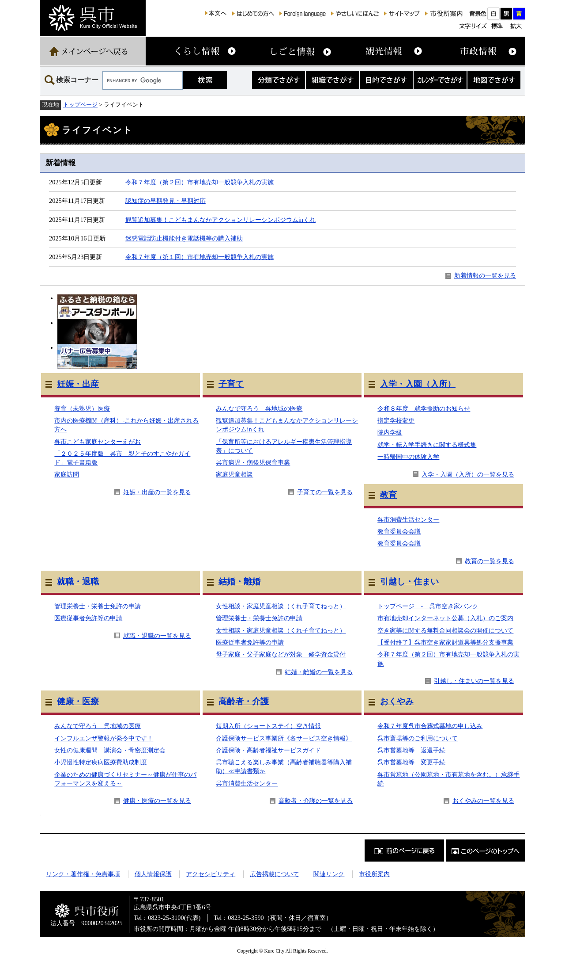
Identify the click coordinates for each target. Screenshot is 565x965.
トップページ (80, 104)
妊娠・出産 (78, 384)
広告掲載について (274, 873)
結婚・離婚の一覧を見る (319, 671)
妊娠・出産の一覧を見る (157, 492)
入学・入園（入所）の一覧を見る (468, 474)
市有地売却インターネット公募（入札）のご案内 (445, 618)
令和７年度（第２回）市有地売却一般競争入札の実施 (199, 182)
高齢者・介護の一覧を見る (316, 800)
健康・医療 (78, 701)
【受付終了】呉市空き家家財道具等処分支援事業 (445, 642)
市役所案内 (374, 873)
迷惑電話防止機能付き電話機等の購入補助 (184, 238)
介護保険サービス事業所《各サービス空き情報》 (284, 738)
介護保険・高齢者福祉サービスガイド (268, 750)
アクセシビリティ (210, 873)
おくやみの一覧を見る (483, 800)
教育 (388, 495)
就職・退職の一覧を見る (157, 635)
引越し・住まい (409, 581)
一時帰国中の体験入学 (408, 456)
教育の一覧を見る (489, 561)
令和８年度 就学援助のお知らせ (423, 408)
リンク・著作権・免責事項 (83, 873)
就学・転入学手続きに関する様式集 (426, 444)
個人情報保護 (153, 873)
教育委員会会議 (399, 531)
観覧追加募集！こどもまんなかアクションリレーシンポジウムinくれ (220, 219)
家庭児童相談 (234, 474)
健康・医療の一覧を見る (157, 800)
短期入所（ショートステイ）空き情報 (268, 725)
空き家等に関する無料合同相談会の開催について (445, 630)
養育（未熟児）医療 (82, 408)
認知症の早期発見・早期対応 (165, 200)
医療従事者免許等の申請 (88, 618)
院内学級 (389, 432)
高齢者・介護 (243, 701)
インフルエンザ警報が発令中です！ (103, 738)
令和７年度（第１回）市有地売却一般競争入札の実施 (199, 256)
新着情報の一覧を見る (485, 275)
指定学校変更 (395, 420)
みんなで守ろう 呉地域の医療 (259, 408)
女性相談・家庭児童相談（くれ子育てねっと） (281, 606)
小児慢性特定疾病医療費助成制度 (100, 762)
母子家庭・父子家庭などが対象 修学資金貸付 (281, 654)
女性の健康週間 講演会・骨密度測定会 (110, 750)
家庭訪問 (66, 474)
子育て (231, 384)
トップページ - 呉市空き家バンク (427, 606)
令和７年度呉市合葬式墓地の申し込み (429, 725)
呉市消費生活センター (408, 519)
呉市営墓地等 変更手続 (411, 762)
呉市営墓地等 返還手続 (411, 750)
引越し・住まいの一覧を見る (474, 680)
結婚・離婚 (239, 581)
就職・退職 (78, 581)
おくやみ (397, 701)
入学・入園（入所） (418, 384)
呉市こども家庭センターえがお (97, 441)
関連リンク (328, 873)
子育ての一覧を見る (325, 492)
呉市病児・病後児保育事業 (253, 462)
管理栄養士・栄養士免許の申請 (97, 606)
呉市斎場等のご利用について (417, 738)
